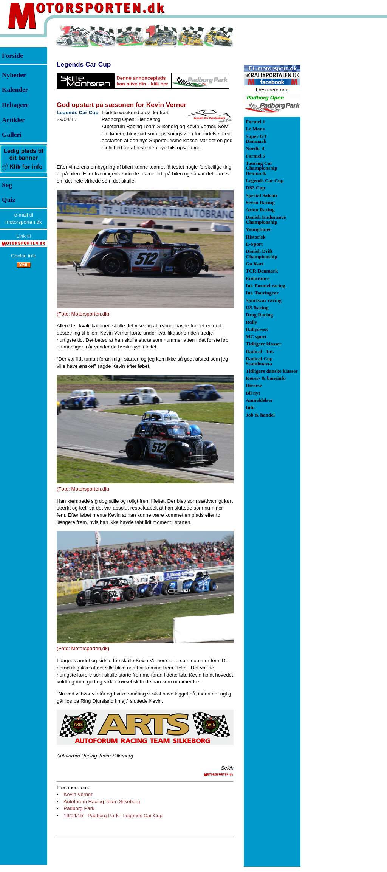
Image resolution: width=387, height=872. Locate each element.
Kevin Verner (77, 794)
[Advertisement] (340, 137)
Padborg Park (78, 808)
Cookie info (23, 256)
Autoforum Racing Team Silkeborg (101, 801)
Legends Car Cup (84, 64)
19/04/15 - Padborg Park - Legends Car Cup (113, 815)
